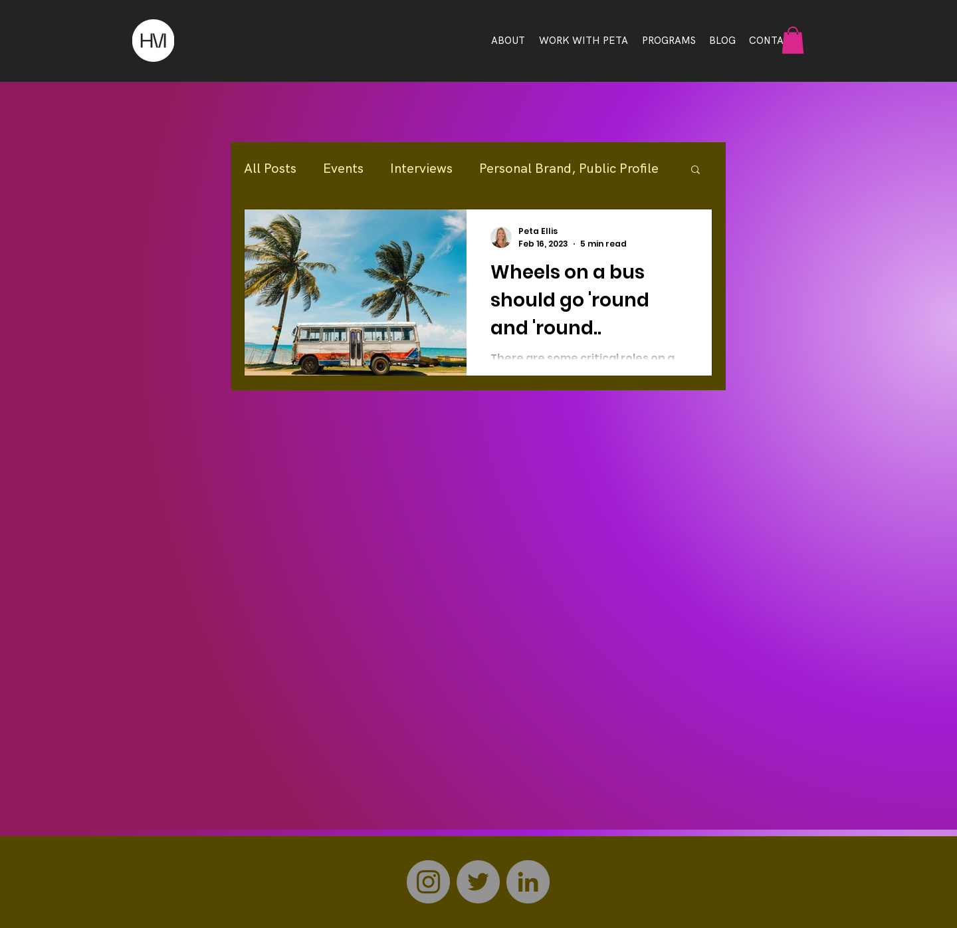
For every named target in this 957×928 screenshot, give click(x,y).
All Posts (270, 168)
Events (343, 168)
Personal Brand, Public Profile (569, 168)
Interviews (421, 168)
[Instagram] (428, 881)
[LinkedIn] (528, 881)
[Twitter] (478, 881)
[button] (793, 40)
